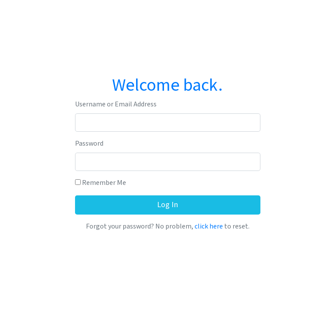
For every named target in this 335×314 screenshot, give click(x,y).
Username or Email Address (116, 104)
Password (89, 143)
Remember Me (100, 183)
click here (209, 226)
